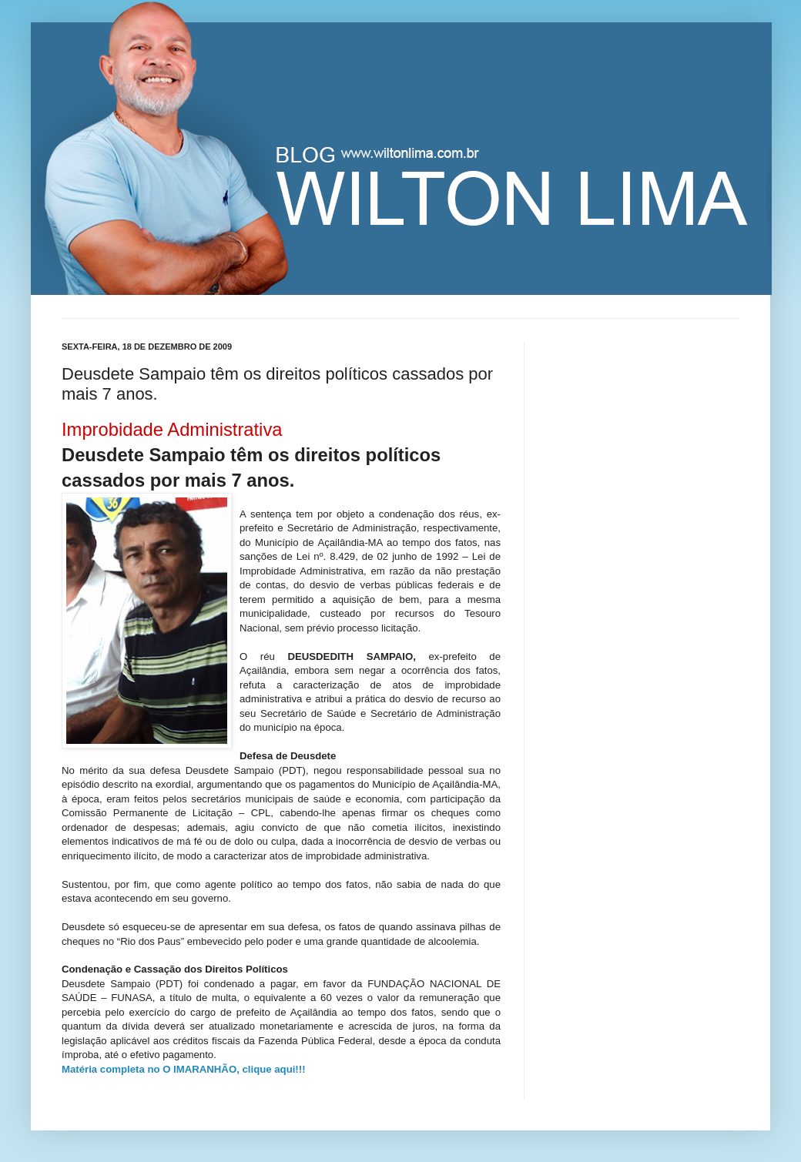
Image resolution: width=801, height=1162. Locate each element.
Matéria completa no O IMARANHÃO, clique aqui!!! (184, 1069)
